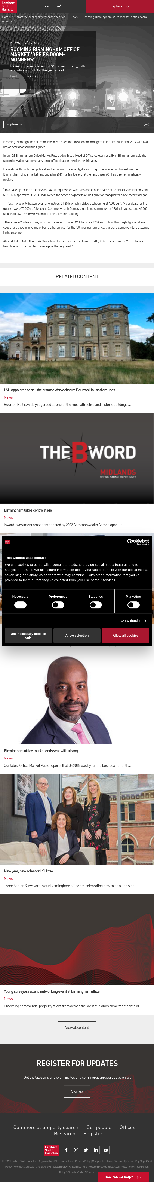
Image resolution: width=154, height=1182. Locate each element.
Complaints (98, 1161)
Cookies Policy (82, 1161)
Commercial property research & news (40, 17)
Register (93, 1134)
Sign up (77, 1091)
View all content (77, 1028)
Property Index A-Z (108, 1166)
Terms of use (66, 1161)
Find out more (23, 76)
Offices (127, 1127)
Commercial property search (45, 1127)
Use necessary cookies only (28, 635)
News (74, 17)
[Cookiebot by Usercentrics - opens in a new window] (130, 542)
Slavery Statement (115, 1161)
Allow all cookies (126, 635)
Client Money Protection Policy (51, 1166)
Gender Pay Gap (135, 1161)
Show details (131, 620)
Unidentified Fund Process (82, 1166)
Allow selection (77, 635)
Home (6, 17)
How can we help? (119, 1177)
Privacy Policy (126, 1166)
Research (64, 1134)
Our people (98, 1127)
